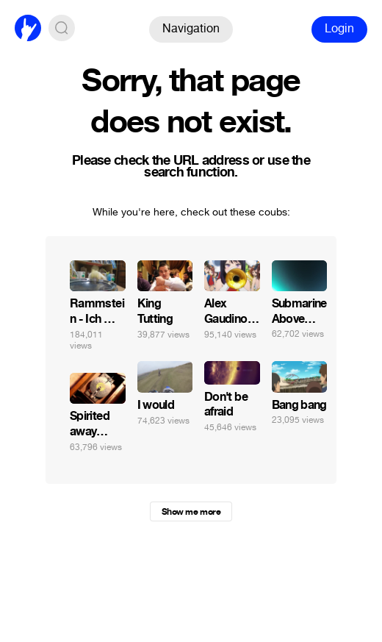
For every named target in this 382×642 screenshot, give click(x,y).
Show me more (191, 512)
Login (339, 28)
